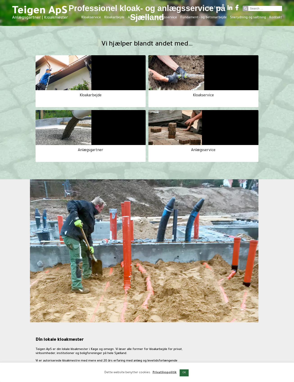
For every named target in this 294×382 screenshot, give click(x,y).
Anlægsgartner (139, 18)
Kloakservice (91, 18)
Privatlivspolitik (165, 372)
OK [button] (184, 372)
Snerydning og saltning (248, 18)
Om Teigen (215, 8)
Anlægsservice (166, 18)
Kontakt (275, 18)
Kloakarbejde (114, 18)
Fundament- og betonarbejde (203, 18)
